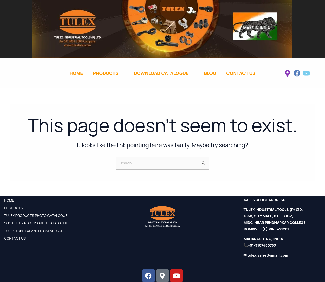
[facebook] (297, 73)
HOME (9, 200)
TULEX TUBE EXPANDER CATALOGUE (33, 230)
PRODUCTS (13, 207)
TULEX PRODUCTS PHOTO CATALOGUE (36, 215)
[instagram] (287, 73)
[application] (121, 73)
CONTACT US (15, 238)
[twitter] (306, 73)
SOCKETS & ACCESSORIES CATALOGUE (36, 223)
